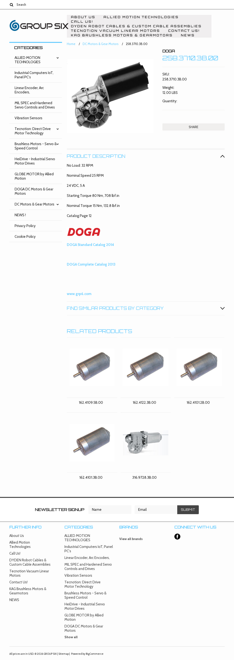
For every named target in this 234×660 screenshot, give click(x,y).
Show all (71, 637)
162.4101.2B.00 (198, 402)
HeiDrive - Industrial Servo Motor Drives (35, 161)
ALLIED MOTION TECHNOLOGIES (27, 60)
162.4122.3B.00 (144, 402)
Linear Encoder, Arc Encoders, (29, 90)
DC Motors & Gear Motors (34, 204)
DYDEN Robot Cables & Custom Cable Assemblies (136, 26)
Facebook (177, 537)
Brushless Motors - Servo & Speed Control (36, 146)
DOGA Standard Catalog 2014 (90, 245)
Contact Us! (184, 31)
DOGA (168, 51)
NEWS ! (20, 215)
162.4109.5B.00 (91, 402)
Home (71, 44)
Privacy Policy (25, 226)
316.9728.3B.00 (144, 477)
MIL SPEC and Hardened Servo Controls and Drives (35, 105)
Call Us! (82, 21)
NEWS (188, 35)
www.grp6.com (79, 294)
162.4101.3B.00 (91, 477)
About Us (83, 17)
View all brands (131, 539)
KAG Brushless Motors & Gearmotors (122, 35)
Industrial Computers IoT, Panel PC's (34, 75)
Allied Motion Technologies (141, 17)
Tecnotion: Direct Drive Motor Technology (33, 131)
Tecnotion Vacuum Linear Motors (115, 31)
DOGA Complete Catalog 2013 (91, 264)
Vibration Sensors (28, 118)
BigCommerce (94, 653)
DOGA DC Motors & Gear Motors (34, 191)
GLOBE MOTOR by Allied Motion (34, 176)
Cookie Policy (25, 236)
